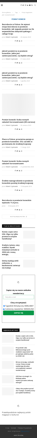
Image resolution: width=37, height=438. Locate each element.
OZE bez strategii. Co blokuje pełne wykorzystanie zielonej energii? (24, 379)
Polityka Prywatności (25, 428)
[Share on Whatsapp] (21, 41)
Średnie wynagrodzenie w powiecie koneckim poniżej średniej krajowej (17, 182)
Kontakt (13, 428)
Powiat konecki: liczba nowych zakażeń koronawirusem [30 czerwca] (18, 120)
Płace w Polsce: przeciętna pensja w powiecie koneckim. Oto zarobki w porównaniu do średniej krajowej (18, 141)
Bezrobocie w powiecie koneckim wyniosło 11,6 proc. (16, 201)
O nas (7, 428)
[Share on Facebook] (15, 41)
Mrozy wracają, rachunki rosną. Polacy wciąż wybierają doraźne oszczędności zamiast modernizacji (25, 366)
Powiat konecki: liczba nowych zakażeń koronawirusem (15, 162)
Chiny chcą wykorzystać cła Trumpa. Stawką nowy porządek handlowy (25, 391)
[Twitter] (23, 5)
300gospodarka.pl (25, 431)
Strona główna (6, 12)
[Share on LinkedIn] (19, 41)
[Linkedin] (27, 5)
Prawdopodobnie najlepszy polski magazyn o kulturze (17, 408)
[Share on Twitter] (17, 41)
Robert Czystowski (12, 37)
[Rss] (32, 5)
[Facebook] (21, 5)
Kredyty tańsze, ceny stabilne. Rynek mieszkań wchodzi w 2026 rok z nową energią (11, 250)
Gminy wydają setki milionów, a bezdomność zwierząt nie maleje (11, 264)
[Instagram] (25, 5)
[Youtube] (29, 5)
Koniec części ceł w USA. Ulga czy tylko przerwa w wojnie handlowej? (10, 235)
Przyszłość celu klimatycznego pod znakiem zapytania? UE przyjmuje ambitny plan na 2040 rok (24, 352)
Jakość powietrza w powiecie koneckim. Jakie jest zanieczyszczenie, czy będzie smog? (17, 53)
